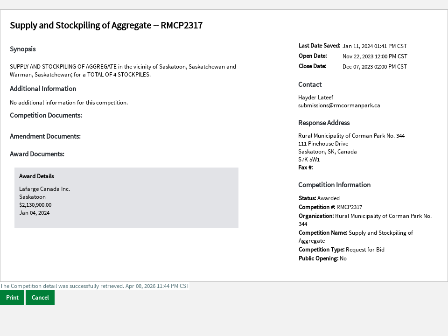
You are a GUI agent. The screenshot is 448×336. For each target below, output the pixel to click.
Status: (308, 198)
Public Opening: (319, 258)
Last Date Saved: (319, 45)
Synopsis (22, 49)
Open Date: (313, 56)
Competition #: (317, 207)
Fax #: (305, 167)
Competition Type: (322, 249)
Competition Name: (324, 233)
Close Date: (312, 66)
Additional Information (43, 88)
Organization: (317, 216)
